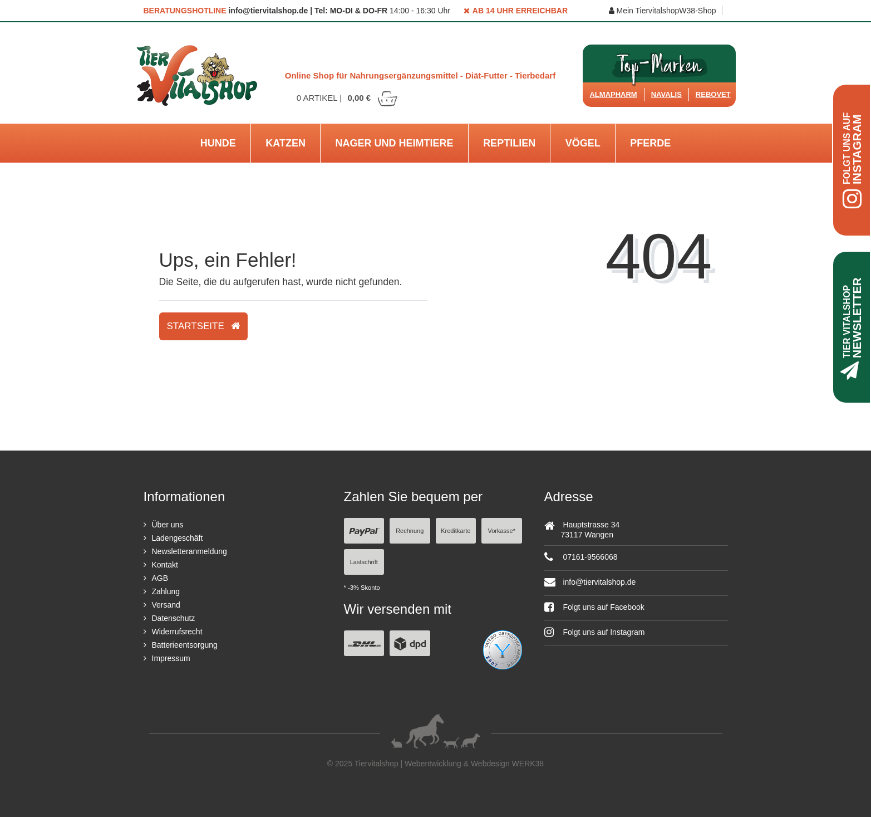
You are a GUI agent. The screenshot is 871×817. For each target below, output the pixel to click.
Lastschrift (364, 562)
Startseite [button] (203, 326)
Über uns (168, 524)
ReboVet (713, 94)
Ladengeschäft (177, 538)
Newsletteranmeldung (189, 551)
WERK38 (528, 763)
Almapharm (613, 94)
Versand (166, 604)
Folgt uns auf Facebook (594, 607)
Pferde (650, 143)
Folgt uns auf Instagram (594, 632)
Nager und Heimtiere (395, 143)
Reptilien (509, 143)
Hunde (218, 143)
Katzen (285, 143)
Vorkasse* (501, 530)
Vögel (583, 143)
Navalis (666, 94)
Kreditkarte (455, 530)
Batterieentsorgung (185, 644)
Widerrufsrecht (177, 631)
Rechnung (410, 530)
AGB (160, 578)
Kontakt (165, 564)
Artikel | (348, 97)
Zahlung (166, 591)
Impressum (171, 658)
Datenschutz (173, 618)
